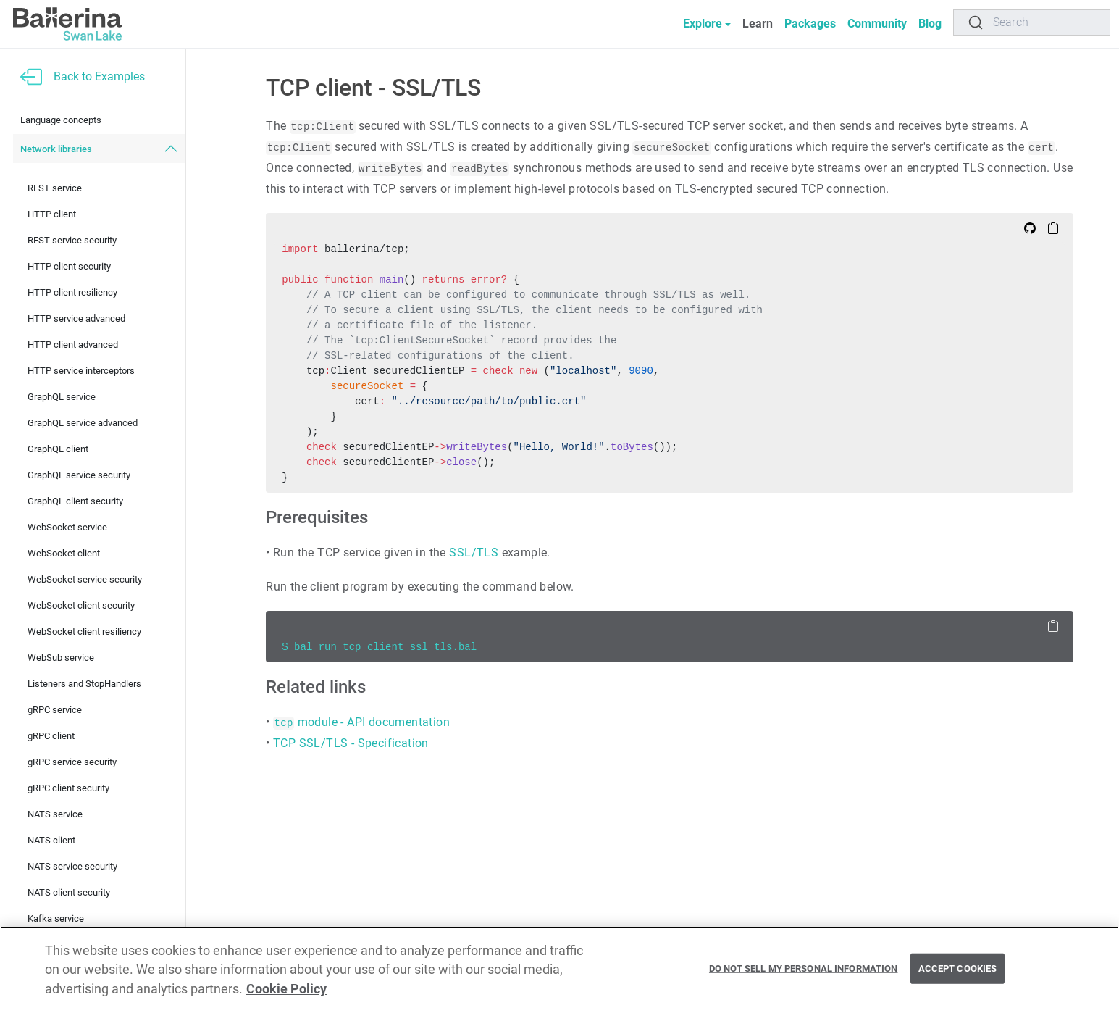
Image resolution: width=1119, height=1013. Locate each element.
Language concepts (60, 119)
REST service (55, 188)
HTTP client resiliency (72, 292)
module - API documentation (361, 722)
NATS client (51, 840)
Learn (757, 23)
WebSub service (61, 657)
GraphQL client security (75, 501)
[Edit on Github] (1030, 227)
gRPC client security (68, 788)
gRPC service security (72, 761)
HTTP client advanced (73, 344)
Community (877, 23)
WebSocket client (64, 553)
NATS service (55, 814)
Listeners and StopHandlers (84, 683)
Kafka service (56, 918)
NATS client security (69, 892)
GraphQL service (62, 396)
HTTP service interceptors (81, 370)
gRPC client (51, 735)
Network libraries (56, 148)
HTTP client (52, 214)
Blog (930, 23)
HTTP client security (69, 266)
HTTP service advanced (76, 318)
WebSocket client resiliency (84, 631)
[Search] (1031, 22)
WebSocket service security (85, 579)
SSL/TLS (473, 552)
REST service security (72, 240)
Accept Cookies (957, 968)
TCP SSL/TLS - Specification (351, 743)
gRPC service (55, 709)
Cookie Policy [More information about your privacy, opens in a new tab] (286, 989)
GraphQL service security (79, 475)
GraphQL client (58, 448)
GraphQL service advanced (83, 422)
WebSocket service (67, 527)
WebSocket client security (81, 605)
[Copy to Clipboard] (1053, 227)
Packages (810, 23)
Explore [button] (702, 23)
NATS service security (72, 866)
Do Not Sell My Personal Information (803, 968)
